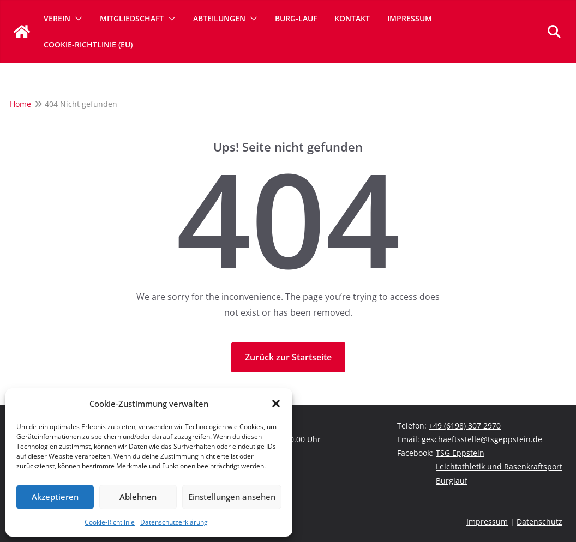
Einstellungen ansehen (231, 496)
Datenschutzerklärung (174, 522)
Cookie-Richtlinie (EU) (88, 44)
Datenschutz (539, 521)
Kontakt (352, 18)
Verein (57, 18)
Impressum (409, 18)
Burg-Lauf (296, 18)
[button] (276, 403)
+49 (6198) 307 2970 (465, 425)
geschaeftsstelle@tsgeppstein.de (482, 439)
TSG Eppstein (460, 453)
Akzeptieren (55, 496)
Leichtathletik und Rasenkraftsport (499, 466)
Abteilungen (219, 18)
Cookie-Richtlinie (110, 522)
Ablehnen (138, 496)
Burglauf (451, 480)
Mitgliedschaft (132, 18)
